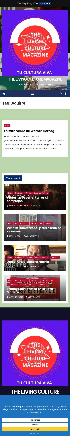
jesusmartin (31, 136)
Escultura (35, 280)
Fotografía (12, 284)
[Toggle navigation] (33, 93)
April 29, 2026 (16, 297)
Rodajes (55, 257)
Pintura (48, 223)
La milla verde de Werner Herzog (29, 131)
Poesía (32, 284)
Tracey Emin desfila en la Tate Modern (30, 290)
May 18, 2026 (15, 236)
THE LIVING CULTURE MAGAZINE (35, 79)
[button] (61, 93)
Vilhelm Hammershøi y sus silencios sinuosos (34, 229)
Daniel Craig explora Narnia (28, 262)
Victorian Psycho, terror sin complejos (28, 199)
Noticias (18, 193)
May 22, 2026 (16, 206)
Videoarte (43, 284)
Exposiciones (36, 223)
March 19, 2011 (14, 136)
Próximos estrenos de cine (37, 193)
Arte (9, 223)
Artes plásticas (21, 223)
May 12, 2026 (15, 267)
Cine (7, 126)
